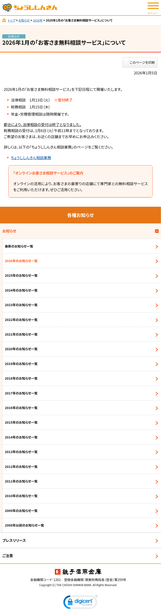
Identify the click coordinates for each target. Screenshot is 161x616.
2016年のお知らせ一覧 (21, 407)
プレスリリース (14, 540)
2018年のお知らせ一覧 (21, 378)
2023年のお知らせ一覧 (21, 304)
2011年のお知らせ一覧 (21, 481)
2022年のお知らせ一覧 (21, 319)
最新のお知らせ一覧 (19, 246)
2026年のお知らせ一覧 (21, 260)
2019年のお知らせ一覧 (21, 363)
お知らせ (24, 20)
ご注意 (7, 555)
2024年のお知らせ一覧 (21, 290)
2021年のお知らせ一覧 (21, 334)
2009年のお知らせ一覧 (21, 510)
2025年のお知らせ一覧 (21, 275)
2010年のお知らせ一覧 (21, 495)
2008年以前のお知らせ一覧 (24, 525)
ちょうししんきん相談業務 (31, 157)
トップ (11, 20)
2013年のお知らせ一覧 (21, 451)
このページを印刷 (142, 62)
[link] (80, 603)
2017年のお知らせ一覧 (21, 393)
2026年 (38, 20)
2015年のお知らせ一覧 (21, 422)
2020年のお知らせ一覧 (21, 348)
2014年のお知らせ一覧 (21, 437)
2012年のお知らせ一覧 (21, 466)
